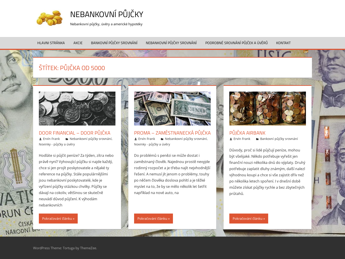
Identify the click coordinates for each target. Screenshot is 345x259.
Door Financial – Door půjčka (74, 133)
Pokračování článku (57, 218)
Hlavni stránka (51, 42)
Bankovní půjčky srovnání (114, 42)
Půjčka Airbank (247, 133)
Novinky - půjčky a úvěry (57, 144)
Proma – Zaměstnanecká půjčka (172, 133)
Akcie (78, 42)
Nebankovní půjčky (106, 14)
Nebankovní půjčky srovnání (171, 42)
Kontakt (283, 42)
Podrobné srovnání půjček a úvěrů (236, 42)
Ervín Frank (51, 139)
